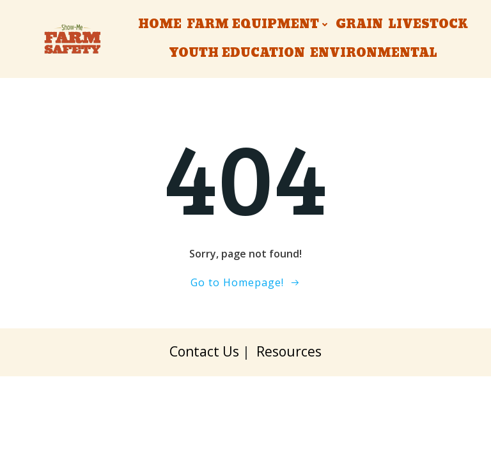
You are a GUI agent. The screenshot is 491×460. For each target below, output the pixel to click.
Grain (359, 24)
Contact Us (204, 351)
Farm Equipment (259, 24)
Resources (289, 351)
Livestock (428, 24)
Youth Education (237, 53)
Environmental (373, 53)
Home (160, 24)
